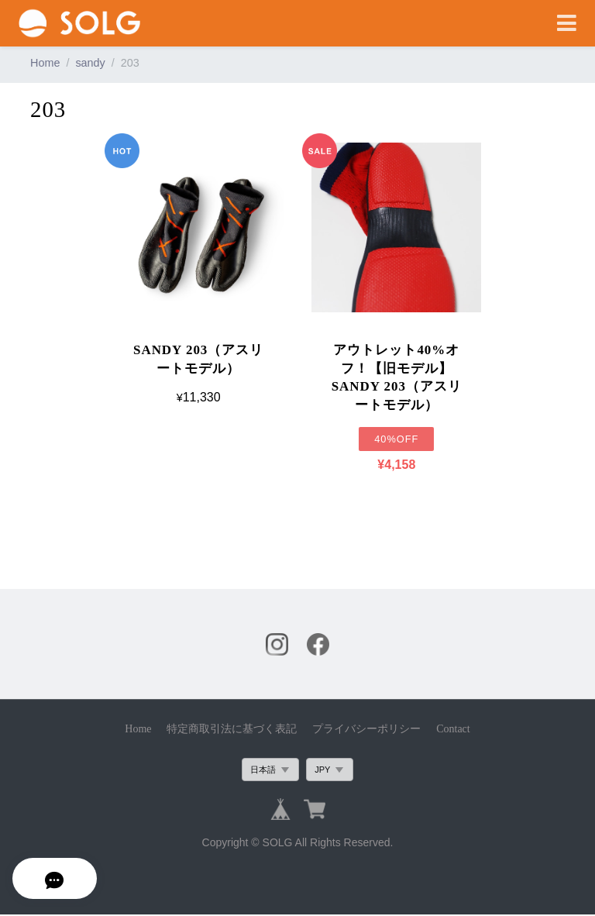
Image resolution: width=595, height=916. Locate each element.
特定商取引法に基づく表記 (232, 729)
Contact (453, 729)
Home (45, 63)
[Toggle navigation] (566, 23)
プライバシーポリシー (366, 729)
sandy (90, 63)
